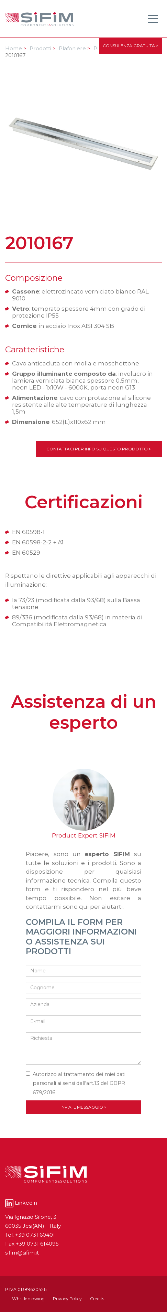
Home (15, 48)
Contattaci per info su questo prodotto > (98, 448)
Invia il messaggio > (83, 1107)
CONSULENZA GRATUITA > (130, 45)
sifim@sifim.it (22, 1252)
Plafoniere (74, 48)
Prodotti (43, 48)
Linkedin (21, 1202)
